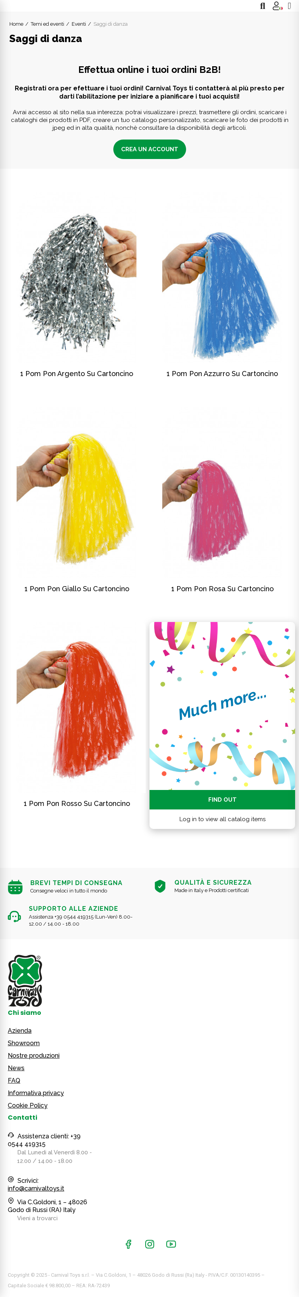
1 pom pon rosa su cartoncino (222, 589)
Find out (222, 799)
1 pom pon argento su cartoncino (76, 373)
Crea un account (149, 149)
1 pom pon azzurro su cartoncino (222, 373)
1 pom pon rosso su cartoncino (77, 803)
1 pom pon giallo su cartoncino (77, 589)
